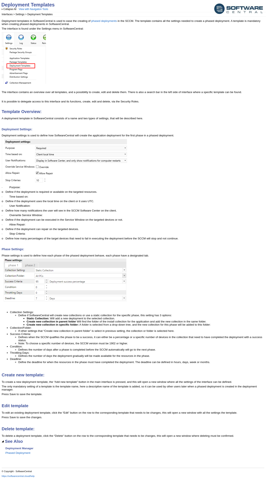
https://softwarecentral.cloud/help (18, 476)
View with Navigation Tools (33, 9)
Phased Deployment (17, 452)
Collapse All (9, 9)
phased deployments (104, 20)
